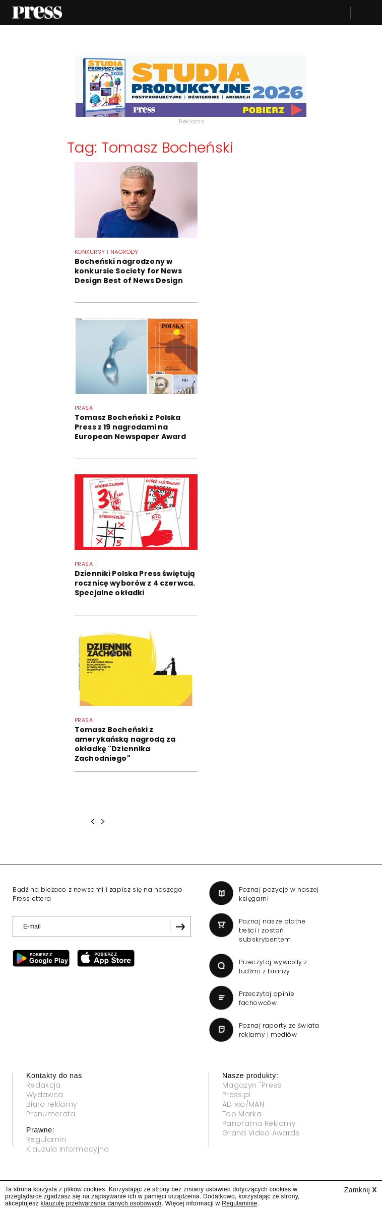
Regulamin (46, 1139)
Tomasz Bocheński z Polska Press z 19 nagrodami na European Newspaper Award (130, 427)
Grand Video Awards (261, 1133)
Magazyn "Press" (253, 1085)
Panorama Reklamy (259, 1123)
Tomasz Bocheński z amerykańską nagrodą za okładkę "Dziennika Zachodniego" (125, 744)
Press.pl (236, 1095)
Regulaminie (239, 1203)
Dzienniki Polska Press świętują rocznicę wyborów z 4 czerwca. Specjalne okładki (135, 583)
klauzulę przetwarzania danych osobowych (101, 1203)
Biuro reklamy (51, 1104)
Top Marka (242, 1114)
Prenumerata (51, 1114)
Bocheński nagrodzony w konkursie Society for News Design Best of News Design (129, 270)
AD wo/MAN (243, 1104)
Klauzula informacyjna (67, 1149)
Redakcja (43, 1085)
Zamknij (360, 1190)
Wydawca (44, 1095)
